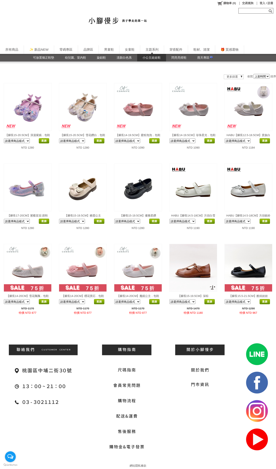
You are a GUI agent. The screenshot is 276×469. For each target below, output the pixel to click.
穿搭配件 (175, 49)
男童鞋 (109, 49)
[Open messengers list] (10, 456)
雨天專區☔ (205, 57)
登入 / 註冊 (266, 3)
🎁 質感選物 (229, 49)
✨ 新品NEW (39, 49)
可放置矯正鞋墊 (43, 57)
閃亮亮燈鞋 (179, 57)
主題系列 (152, 49)
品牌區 (88, 49)
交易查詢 (247, 3)
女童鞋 (130, 49)
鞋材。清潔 (201, 49)
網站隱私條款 (138, 465)
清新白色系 (124, 57)
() (226, 3)
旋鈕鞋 (101, 57)
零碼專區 (66, 49)
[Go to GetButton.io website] (10, 465)
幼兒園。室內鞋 (75, 57)
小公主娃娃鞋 (152, 57)
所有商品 (11, 49)
